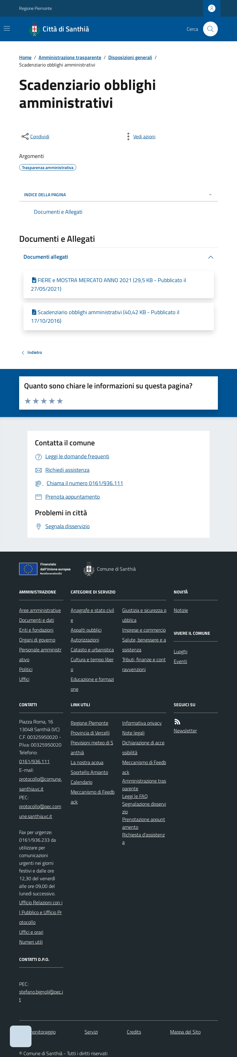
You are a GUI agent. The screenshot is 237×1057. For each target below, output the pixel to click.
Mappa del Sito (185, 1031)
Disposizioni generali (130, 57)
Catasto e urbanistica (92, 649)
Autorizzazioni (85, 639)
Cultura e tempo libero (92, 664)
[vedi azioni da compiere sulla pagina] (139, 136)
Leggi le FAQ (135, 796)
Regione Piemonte (35, 8)
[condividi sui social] (35, 136)
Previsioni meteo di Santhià (92, 747)
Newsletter (185, 730)
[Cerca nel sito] (208, 29)
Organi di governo (37, 639)
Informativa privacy (142, 723)
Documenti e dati (36, 620)
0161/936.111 (34, 761)
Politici (25, 669)
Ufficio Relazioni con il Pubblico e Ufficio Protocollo (40, 912)
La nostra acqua (87, 762)
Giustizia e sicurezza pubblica (144, 615)
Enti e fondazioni (36, 630)
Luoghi (180, 651)
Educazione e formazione (92, 684)
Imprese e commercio (144, 630)
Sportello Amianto (89, 772)
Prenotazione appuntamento (143, 823)
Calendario (81, 782)
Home (25, 57)
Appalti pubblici (86, 630)
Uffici (24, 679)
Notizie (181, 610)
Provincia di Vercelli (90, 732)
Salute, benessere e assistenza (144, 644)
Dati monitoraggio (37, 1031)
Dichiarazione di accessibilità (143, 747)
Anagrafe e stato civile (92, 615)
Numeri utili (31, 942)
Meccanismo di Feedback (92, 796)
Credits (134, 1031)
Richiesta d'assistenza (143, 838)
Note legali (133, 732)
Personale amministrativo (40, 654)
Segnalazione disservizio (144, 807)
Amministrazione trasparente (70, 57)
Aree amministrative (40, 610)
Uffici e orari (31, 932)
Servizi (91, 1031)
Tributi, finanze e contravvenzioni (144, 664)
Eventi (180, 661)
